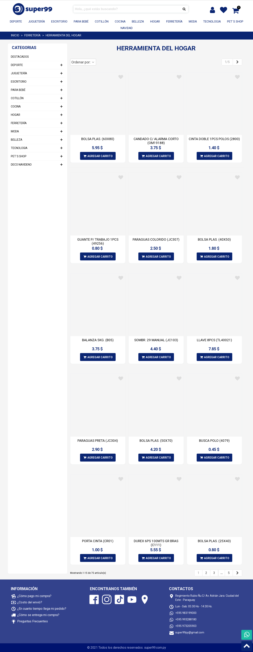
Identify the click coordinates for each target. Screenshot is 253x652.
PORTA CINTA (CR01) (97, 541)
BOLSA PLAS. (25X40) (214, 541)
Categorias (24, 47)
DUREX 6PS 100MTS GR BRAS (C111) (156, 543)
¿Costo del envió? (29, 602)
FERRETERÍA (174, 21)
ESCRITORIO (59, 21)
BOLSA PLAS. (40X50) (214, 239)
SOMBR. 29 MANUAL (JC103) (156, 340)
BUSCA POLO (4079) (214, 441)
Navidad (127, 28)
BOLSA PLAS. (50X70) (156, 441)
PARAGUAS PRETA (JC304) (97, 441)
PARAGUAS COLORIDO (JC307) (156, 239)
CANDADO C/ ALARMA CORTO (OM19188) (156, 141)
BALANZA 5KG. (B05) (98, 340)
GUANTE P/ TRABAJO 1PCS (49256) (97, 241)
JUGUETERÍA (36, 21)
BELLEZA (138, 21)
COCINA (120, 21)
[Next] (237, 62)
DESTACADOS (20, 56)
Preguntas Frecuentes (32, 621)
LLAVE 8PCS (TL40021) (214, 340)
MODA (193, 21)
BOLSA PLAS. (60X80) (97, 139)
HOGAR (155, 21)
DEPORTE (16, 21)
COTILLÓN (102, 21)
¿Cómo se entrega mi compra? (38, 615)
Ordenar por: (83, 62)
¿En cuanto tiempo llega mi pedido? (41, 609)
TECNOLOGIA (212, 21)
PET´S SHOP (235, 21)
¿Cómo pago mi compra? (34, 596)
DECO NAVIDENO (21, 164)
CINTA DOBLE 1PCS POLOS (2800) (214, 139)
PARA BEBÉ (81, 21)
